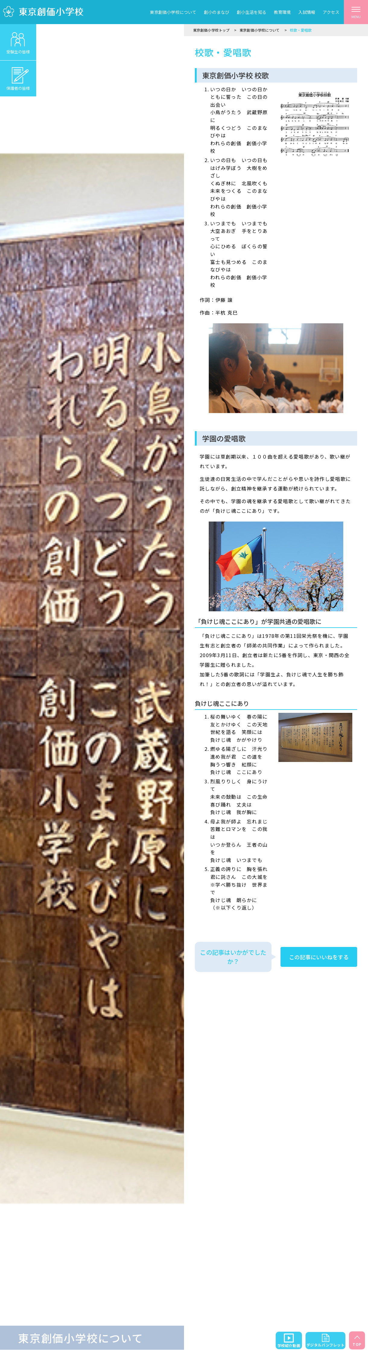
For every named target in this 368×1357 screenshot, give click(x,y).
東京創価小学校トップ (211, 30)
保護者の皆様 (18, 76)
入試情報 (306, 12)
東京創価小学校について (173, 12)
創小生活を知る (251, 12)
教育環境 (282, 12)
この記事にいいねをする (319, 957)
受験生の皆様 (18, 39)
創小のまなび (216, 12)
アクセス (331, 12)
